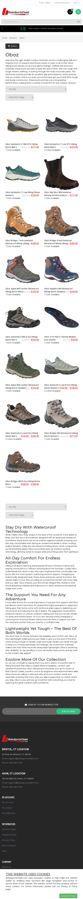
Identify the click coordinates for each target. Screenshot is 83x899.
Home (4, 38)
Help (76, 3)
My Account (8, 802)
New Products (9, 845)
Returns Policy (9, 829)
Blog (4, 851)
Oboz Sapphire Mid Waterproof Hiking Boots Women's (58, 290)
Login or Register (62, 3)
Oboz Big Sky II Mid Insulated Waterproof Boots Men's (57, 194)
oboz (21, 38)
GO (78, 21)
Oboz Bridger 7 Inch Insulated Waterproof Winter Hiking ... (19, 242)
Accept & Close (68, 896)
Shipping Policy (9, 835)
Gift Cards (44, 3)
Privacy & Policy (69, 886)
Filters (12, 46)
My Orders (7, 808)
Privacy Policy (8, 840)
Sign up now (68, 711)
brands (13, 38)
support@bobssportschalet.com (23, 758)
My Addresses (8, 813)
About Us (6, 867)
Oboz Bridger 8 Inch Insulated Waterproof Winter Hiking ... (58, 242)
